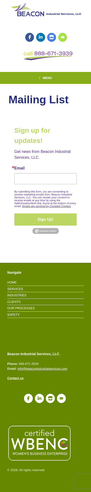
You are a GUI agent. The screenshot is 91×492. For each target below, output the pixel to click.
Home (12, 282)
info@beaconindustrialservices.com (42, 368)
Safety (13, 314)
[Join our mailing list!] (62, 37)
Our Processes (21, 308)
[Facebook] (29, 37)
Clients (14, 302)
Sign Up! (46, 219)
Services (15, 289)
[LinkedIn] (40, 37)
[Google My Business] (51, 37)
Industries (16, 295)
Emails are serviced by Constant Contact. (46, 206)
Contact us (15, 378)
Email (19, 168)
